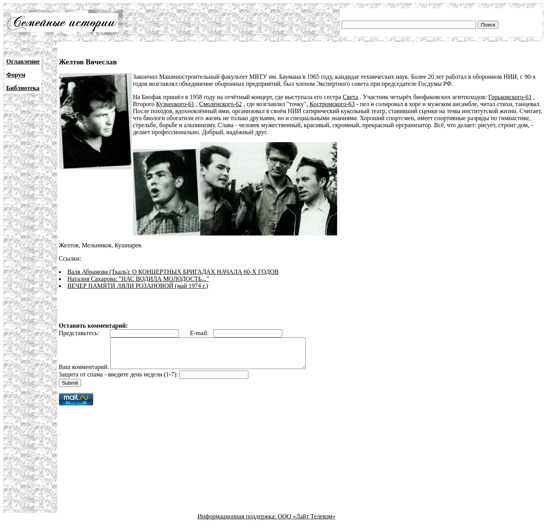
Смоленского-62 (220, 104)
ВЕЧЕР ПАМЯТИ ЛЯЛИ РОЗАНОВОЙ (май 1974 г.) (137, 285)
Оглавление (23, 61)
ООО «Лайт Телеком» (306, 522)
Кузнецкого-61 (175, 104)
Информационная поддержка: (238, 522)
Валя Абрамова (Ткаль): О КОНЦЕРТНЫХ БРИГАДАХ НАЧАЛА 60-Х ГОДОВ (173, 271)
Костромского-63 (332, 104)
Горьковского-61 (510, 97)
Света (350, 97)
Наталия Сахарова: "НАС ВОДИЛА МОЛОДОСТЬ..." (138, 278)
